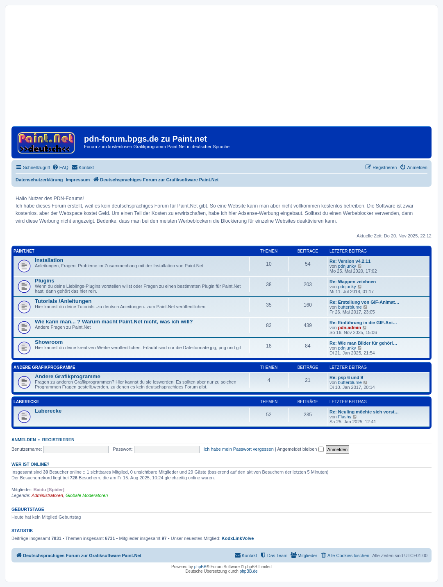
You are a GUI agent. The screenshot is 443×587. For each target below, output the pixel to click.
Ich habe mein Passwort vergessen (239, 449)
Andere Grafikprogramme (44, 367)
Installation (49, 260)
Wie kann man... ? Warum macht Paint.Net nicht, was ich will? (114, 321)
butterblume (350, 307)
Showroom (49, 342)
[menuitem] (60, 167)
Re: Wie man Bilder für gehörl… (363, 343)
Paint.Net (24, 251)
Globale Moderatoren (87, 495)
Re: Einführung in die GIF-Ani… (363, 322)
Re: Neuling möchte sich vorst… (364, 411)
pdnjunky (347, 266)
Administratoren (47, 495)
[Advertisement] (221, 68)
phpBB (200, 566)
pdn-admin (349, 327)
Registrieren (58, 439)
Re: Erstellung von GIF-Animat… (364, 302)
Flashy (344, 416)
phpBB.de (249, 571)
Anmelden (23, 439)
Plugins (45, 281)
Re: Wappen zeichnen (352, 281)
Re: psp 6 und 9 (346, 377)
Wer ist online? (30, 464)
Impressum (78, 179)
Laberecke (26, 402)
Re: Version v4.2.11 (349, 261)
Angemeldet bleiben (300, 449)
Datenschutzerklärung (39, 179)
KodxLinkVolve (238, 538)
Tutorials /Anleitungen (63, 301)
